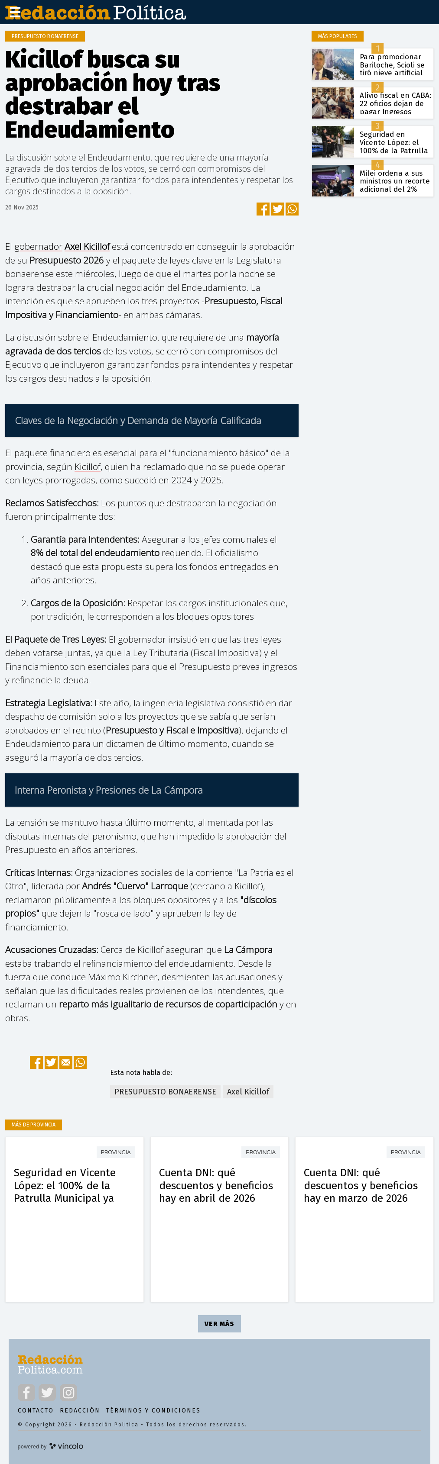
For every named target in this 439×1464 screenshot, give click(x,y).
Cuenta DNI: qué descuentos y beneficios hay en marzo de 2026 (361, 1185)
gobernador (38, 246)
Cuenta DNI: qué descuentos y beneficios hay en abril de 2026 (216, 1185)
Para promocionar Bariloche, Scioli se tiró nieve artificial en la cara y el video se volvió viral (395, 73)
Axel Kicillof (87, 246)
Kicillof (88, 466)
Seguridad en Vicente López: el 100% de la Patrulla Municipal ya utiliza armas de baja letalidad (65, 1198)
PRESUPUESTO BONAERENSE (165, 1092)
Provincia (116, 1152)
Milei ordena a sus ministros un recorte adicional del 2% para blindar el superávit (395, 189)
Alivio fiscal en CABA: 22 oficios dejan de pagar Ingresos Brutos (395, 107)
